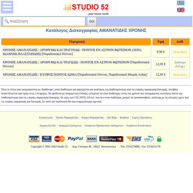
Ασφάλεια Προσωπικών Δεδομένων (104, 125)
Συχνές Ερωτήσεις (142, 117)
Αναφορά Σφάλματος (70, 125)
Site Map (111, 117)
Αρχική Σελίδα (48, 125)
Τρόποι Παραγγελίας (67, 117)
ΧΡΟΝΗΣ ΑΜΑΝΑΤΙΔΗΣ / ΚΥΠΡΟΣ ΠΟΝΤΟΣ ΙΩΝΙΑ (40, 74)
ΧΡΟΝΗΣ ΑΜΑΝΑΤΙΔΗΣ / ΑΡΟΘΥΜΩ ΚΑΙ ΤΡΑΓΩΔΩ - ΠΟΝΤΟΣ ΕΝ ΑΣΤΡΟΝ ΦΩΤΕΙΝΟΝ (66, 62)
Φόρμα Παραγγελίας (92, 117)
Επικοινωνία (46, 117)
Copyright (36, 146)
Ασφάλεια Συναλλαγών (138, 125)
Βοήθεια (124, 117)
